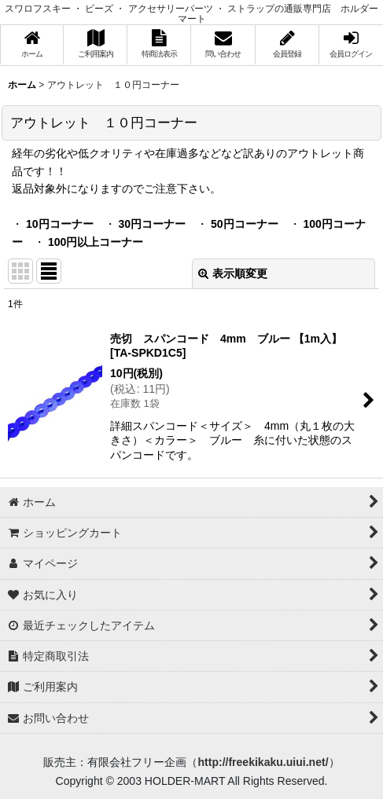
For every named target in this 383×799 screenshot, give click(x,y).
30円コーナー (152, 224)
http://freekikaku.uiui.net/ (262, 762)
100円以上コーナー (95, 242)
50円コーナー (244, 224)
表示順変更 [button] (232, 273)
